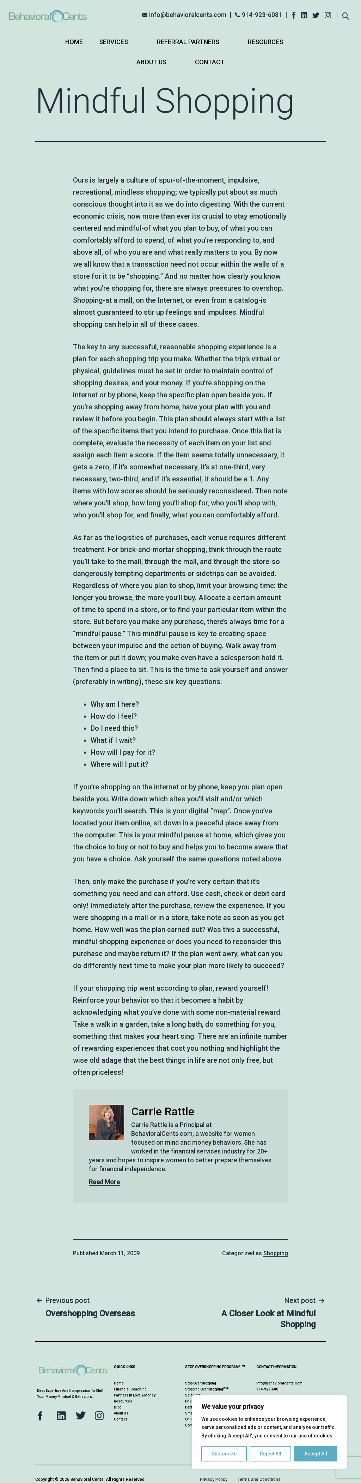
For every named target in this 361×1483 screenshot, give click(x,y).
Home (74, 42)
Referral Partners (188, 42)
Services (113, 42)
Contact (210, 62)
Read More (104, 1182)
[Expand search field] (345, 14)
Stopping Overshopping (206, 1389)
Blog (118, 1407)
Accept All (315, 1454)
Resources (265, 42)
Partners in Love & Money (134, 1395)
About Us (151, 62)
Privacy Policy (213, 1479)
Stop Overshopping (200, 1383)
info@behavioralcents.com (187, 14)
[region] (269, 1432)
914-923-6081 (262, 14)
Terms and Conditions (259, 1479)
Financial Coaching (130, 1389)
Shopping (275, 1253)
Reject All (270, 1454)
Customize (224, 1454)
